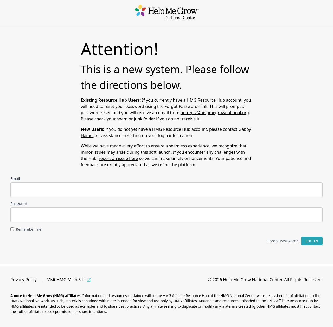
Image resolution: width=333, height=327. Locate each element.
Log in (311, 241)
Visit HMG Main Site (66, 279)
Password (18, 203)
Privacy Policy (23, 279)
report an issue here (118, 158)
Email (15, 178)
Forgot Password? (182, 106)
